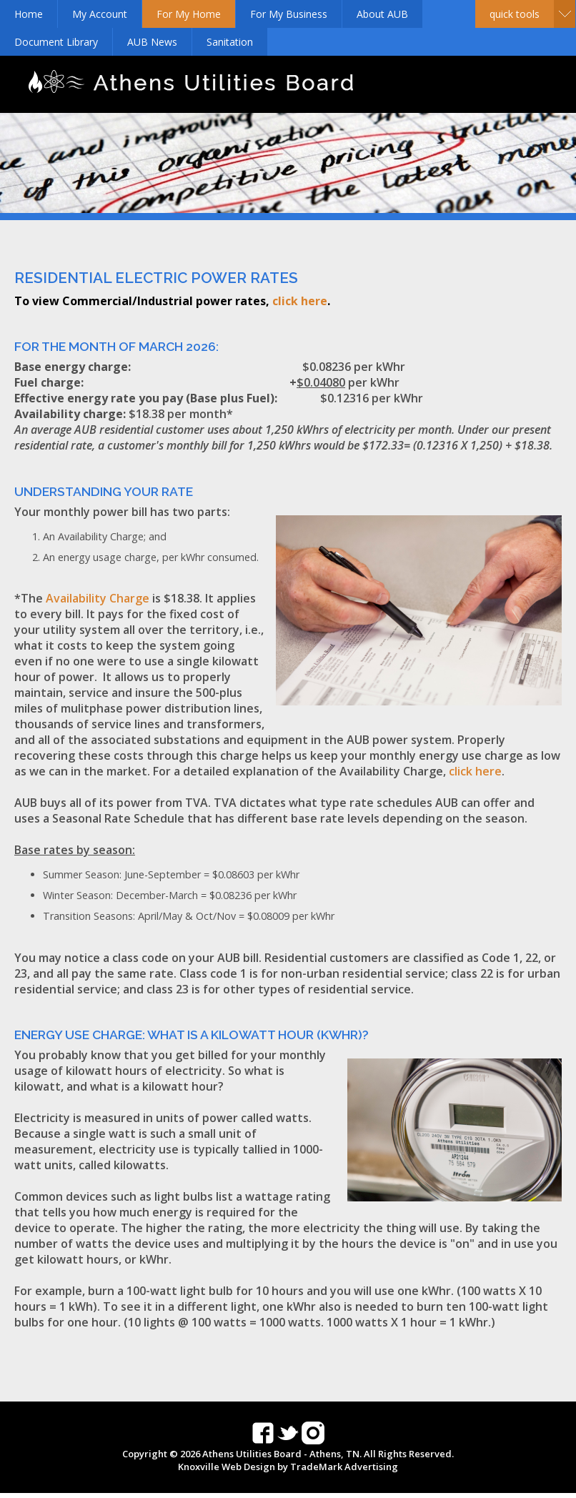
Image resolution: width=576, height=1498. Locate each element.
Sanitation (230, 42)
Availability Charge (97, 598)
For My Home (189, 14)
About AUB (382, 14)
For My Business (288, 14)
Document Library (56, 42)
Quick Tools (515, 14)
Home (28, 14)
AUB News (152, 42)
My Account (99, 14)
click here (299, 301)
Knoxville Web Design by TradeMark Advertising (288, 1466)
